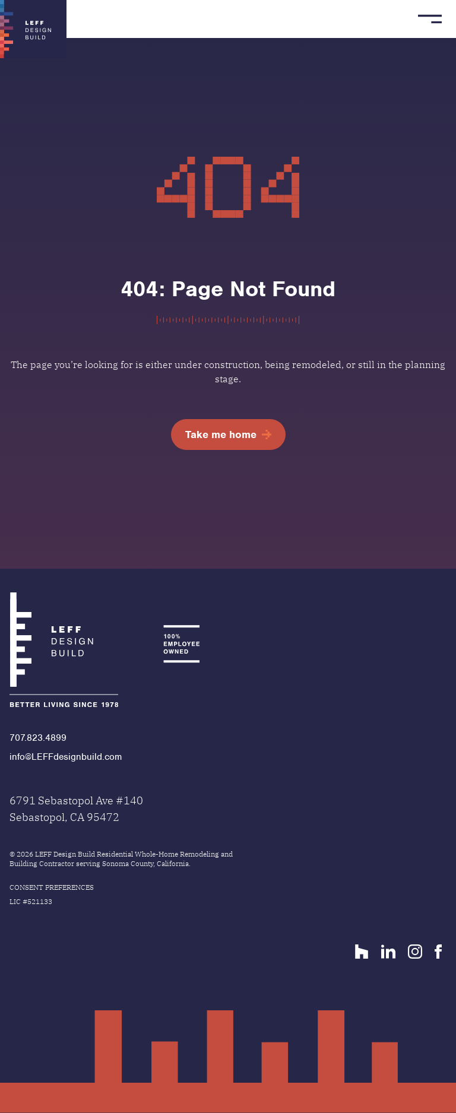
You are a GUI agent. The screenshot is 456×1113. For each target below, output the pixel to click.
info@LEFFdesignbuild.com (66, 757)
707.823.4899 (38, 738)
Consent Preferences (52, 887)
